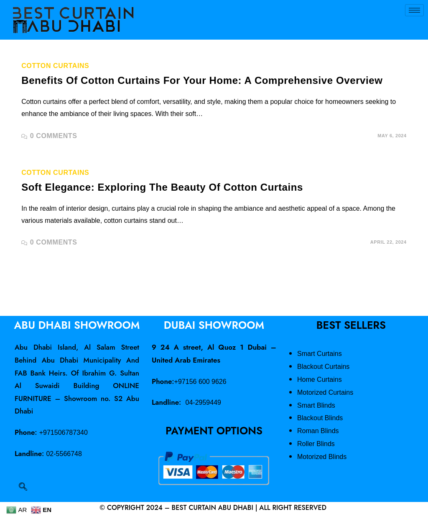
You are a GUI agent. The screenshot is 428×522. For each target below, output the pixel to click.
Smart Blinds (316, 405)
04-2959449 (203, 402)
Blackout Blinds (320, 417)
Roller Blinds (316, 443)
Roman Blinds (318, 430)
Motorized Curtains (325, 392)
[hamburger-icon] (414, 10)
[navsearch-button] (23, 487)
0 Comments (53, 135)
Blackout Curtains (323, 366)
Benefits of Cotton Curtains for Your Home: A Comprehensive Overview (201, 80)
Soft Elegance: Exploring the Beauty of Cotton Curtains (162, 187)
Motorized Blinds (321, 456)
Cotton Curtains (55, 65)
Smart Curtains (319, 353)
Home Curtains (319, 379)
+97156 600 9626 (200, 381)
